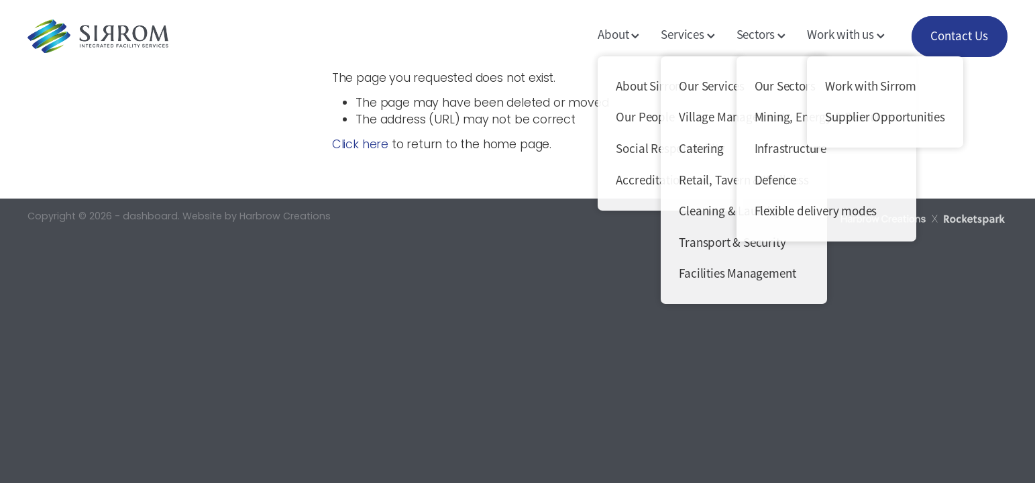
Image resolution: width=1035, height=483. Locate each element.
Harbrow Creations (285, 217)
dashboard (150, 217)
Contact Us (959, 36)
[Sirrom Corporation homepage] (125, 36)
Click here (360, 145)
